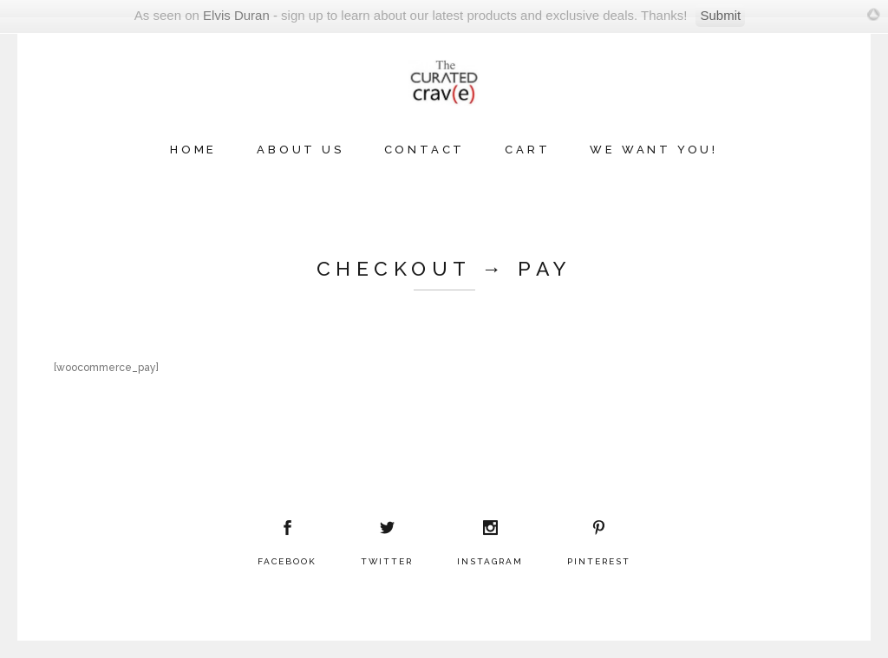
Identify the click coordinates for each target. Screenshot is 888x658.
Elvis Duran (236, 15)
